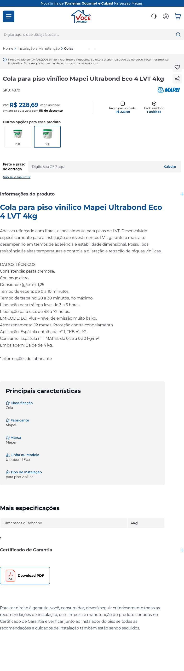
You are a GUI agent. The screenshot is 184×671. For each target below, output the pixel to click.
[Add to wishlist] (177, 67)
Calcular (170, 166)
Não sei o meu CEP (16, 177)
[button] (8, 16)
